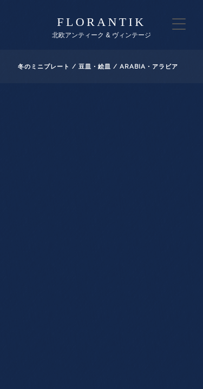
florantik (101, 22)
